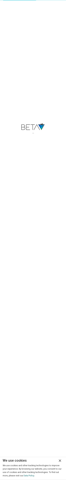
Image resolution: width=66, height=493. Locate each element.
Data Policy (29, 475)
